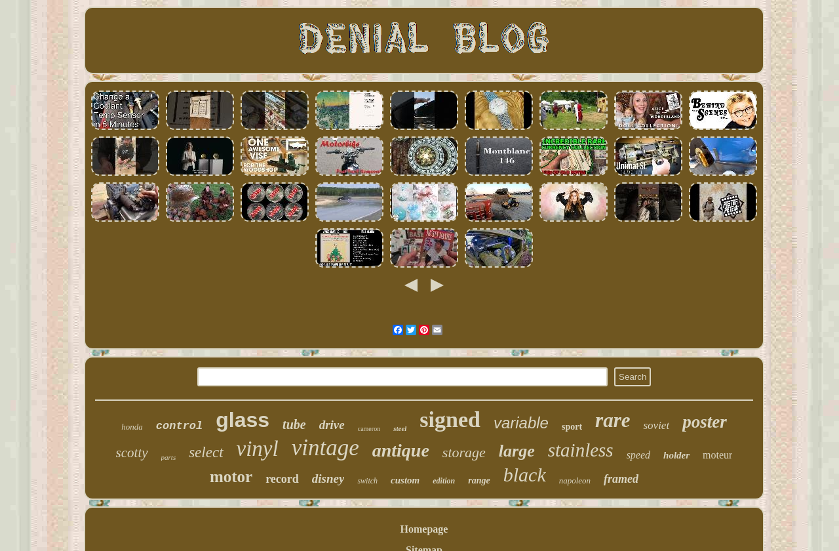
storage (464, 452)
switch (367, 480)
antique (400, 450)
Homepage (424, 529)
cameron (369, 428)
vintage (325, 447)
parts (168, 457)
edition (444, 480)
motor (231, 476)
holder (676, 455)
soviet (656, 425)
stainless (581, 449)
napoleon (575, 480)
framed (621, 478)
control (179, 426)
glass (242, 420)
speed (638, 454)
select (206, 452)
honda (132, 427)
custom (405, 480)
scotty (132, 452)
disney (328, 478)
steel (399, 428)
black (524, 474)
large (517, 450)
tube (294, 424)
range (479, 480)
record (282, 478)
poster (704, 422)
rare (612, 420)
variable (521, 423)
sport (572, 427)
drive (332, 425)
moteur (717, 454)
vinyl (258, 448)
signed (450, 419)
